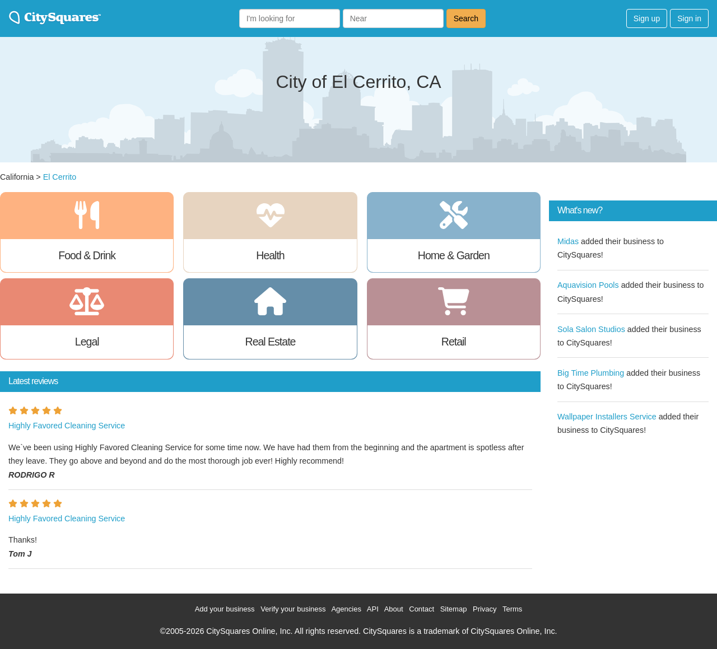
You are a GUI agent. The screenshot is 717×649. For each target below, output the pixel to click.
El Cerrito (60, 176)
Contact (421, 609)
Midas (568, 241)
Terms (512, 609)
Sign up (647, 18)
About (393, 609)
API (373, 609)
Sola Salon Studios (591, 329)
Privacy (485, 609)
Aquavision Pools (588, 285)
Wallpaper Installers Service (607, 416)
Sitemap (453, 609)
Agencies (346, 609)
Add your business (225, 609)
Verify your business (292, 609)
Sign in (689, 18)
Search (466, 18)
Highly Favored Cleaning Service (66, 425)
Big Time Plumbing (590, 372)
